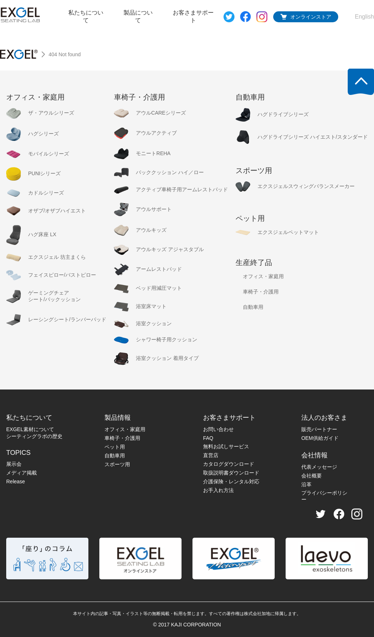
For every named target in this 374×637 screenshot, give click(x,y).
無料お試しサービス (226, 446)
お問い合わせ (218, 429)
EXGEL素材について (30, 429)
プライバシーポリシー (324, 496)
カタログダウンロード (228, 464)
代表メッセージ (319, 467)
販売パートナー (319, 429)
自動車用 (114, 455)
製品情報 (117, 417)
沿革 (306, 484)
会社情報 (314, 455)
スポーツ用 (117, 464)
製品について (138, 16)
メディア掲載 (21, 473)
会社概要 (311, 476)
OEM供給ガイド (320, 438)
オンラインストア (310, 17)
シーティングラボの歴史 (34, 436)
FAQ (208, 438)
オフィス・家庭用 (124, 429)
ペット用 (114, 447)
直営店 (210, 455)
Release (15, 481)
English (364, 17)
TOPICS (18, 452)
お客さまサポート (193, 16)
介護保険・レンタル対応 (231, 481)
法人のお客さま (324, 417)
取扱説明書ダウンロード (231, 473)
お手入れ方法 (218, 490)
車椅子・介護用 (122, 438)
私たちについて (85, 16)
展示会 (14, 464)
